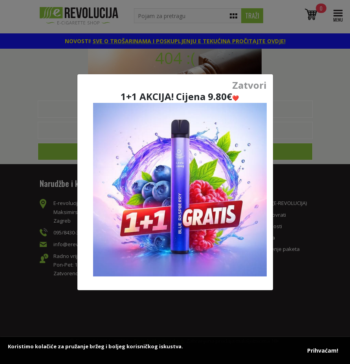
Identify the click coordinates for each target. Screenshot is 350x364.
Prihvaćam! (322, 350)
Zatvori (249, 85)
